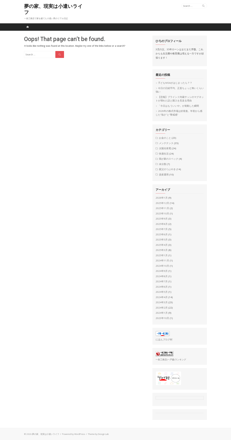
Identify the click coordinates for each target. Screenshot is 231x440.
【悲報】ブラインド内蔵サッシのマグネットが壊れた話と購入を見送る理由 (180, 98)
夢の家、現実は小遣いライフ (53, 9)
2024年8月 (162, 276)
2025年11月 (162, 208)
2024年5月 (162, 291)
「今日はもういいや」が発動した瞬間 (178, 105)
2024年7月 (162, 281)
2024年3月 (162, 302)
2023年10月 (162, 318)
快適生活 (164, 153)
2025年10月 (162, 213)
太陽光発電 (165, 148)
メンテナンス (166, 143)
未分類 (162, 164)
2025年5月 (162, 239)
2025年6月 (162, 234)
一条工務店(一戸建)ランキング (171, 359)
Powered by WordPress (73, 434)
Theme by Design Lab (98, 434)
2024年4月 (162, 297)
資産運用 (164, 174)
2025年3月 (162, 250)
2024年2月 (162, 307)
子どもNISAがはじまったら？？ (175, 82)
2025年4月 (162, 244)
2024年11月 (162, 260)
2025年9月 (162, 218)
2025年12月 (162, 203)
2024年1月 (162, 312)
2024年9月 (162, 270)
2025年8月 (162, 223)
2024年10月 (162, 265)
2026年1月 (162, 197)
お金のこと (165, 137)
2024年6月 (162, 286)
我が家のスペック (168, 158)
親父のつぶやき (167, 169)
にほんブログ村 (164, 339)
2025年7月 (162, 229)
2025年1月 (162, 255)
